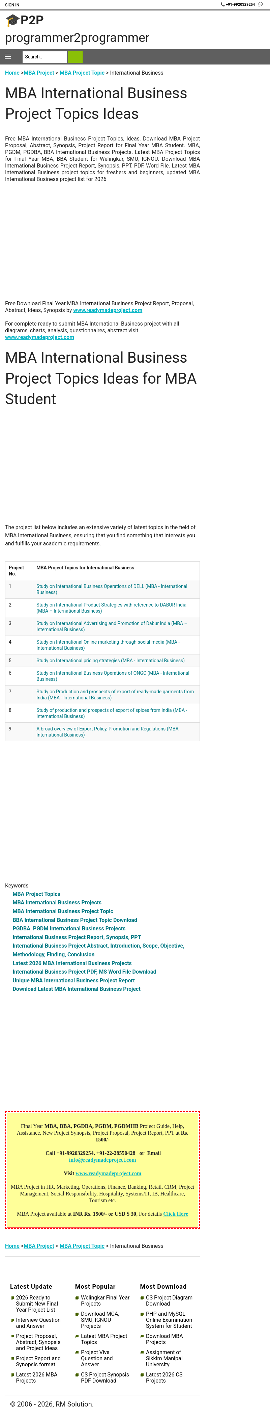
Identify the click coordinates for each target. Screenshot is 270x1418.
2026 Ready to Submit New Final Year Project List (37, 1304)
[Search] (44, 57)
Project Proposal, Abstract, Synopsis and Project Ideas (38, 1342)
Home (12, 73)
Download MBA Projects (164, 1339)
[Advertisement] (102, 245)
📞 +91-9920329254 (238, 4)
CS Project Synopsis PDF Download (105, 1378)
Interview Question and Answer (38, 1323)
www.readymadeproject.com (107, 310)
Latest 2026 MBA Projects (37, 1378)
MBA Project (39, 73)
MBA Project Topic (82, 73)
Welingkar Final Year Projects (105, 1301)
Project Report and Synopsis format (38, 1362)
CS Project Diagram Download (169, 1301)
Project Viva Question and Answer (97, 1358)
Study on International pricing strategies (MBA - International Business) (110, 660)
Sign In (12, 5)
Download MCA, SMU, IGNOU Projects (100, 1320)
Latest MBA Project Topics (104, 1339)
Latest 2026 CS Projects (164, 1378)
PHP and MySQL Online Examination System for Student (169, 1320)
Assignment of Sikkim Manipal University (164, 1358)
